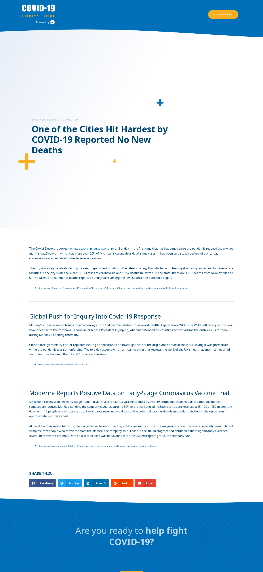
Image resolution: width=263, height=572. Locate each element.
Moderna (35, 399)
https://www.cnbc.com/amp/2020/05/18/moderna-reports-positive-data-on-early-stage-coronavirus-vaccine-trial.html (99, 443)
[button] (223, 13)
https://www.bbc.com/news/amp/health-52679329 (64, 361)
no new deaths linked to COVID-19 (91, 245)
